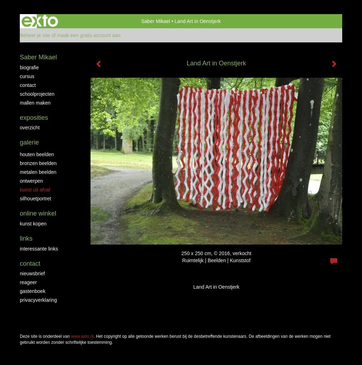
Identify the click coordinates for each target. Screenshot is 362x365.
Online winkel (38, 213)
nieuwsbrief (32, 273)
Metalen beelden (38, 172)
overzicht (30, 127)
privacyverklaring (38, 300)
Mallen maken (35, 103)
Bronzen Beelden (38, 163)
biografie (29, 67)
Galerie (29, 142)
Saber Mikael (155, 21)
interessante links (39, 249)
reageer (28, 282)
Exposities (34, 117)
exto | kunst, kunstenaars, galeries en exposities (40, 21)
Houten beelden (37, 154)
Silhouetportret (35, 198)
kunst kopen (33, 223)
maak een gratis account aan (89, 35)
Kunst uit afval (35, 190)
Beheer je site (35, 35)
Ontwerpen (31, 181)
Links (26, 238)
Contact (28, 85)
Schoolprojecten (37, 94)
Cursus (27, 76)
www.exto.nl (82, 336)
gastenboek (32, 291)
